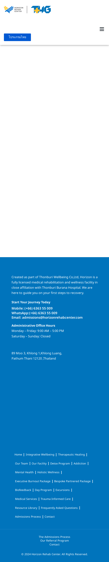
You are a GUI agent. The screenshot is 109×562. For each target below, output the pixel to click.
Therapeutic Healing (71, 455)
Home (18, 455)
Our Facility (39, 464)
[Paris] (55, 102)
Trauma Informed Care (56, 499)
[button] (101, 29)
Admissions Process (28, 517)
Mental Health (24, 472)
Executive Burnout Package (32, 481)
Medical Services (26, 499)
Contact (50, 517)
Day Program (43, 490)
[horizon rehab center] (55, 377)
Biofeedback (23, 490)
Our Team (21, 464)
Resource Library (26, 508)
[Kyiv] (55, 200)
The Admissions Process (54, 537)
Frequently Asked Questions (59, 508)
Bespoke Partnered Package (72, 481)
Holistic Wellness (48, 472)
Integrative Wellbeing (40, 455)
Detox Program (60, 464)
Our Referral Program (54, 541)
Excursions (63, 490)
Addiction (80, 464)
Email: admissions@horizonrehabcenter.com (47, 317)
